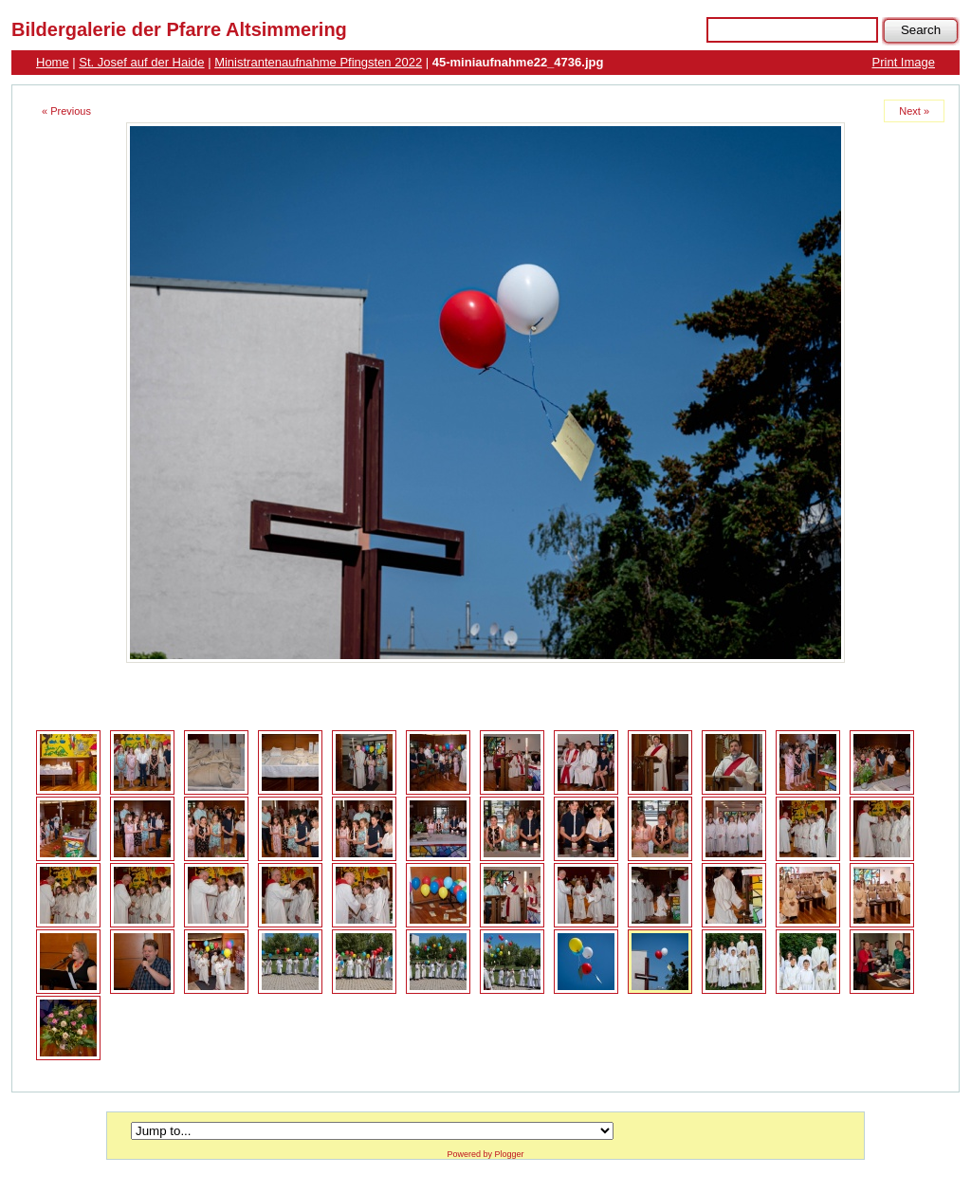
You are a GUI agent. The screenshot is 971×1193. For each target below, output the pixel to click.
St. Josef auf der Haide (141, 62)
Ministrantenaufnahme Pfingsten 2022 (318, 62)
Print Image (903, 62)
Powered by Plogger (485, 1154)
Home (52, 62)
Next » (914, 111)
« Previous (66, 111)
